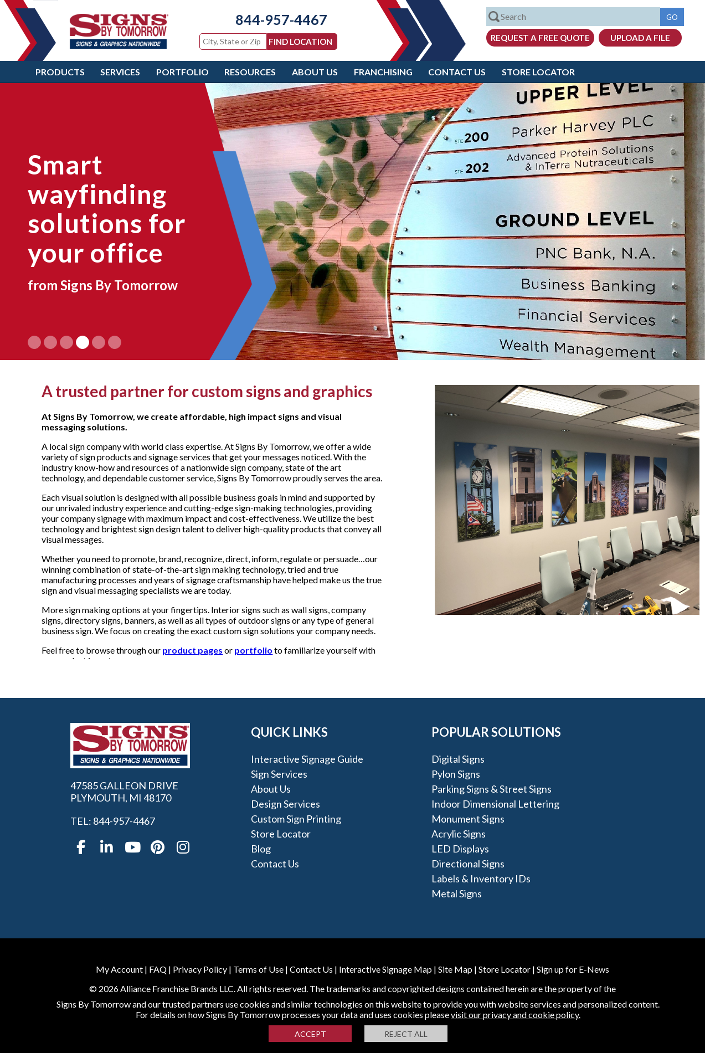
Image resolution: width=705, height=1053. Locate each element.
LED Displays (460, 849)
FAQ (158, 969)
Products (60, 71)
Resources (250, 71)
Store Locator (538, 71)
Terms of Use (258, 969)
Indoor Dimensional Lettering (495, 804)
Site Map (455, 969)
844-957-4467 (273, 19)
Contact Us (457, 71)
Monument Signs (468, 819)
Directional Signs (468, 863)
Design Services (285, 804)
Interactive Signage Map (385, 969)
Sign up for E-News (573, 969)
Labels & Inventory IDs (481, 878)
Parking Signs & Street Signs (491, 789)
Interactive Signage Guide (307, 759)
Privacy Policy (200, 969)
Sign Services (279, 774)
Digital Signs (458, 759)
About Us (315, 71)
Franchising (383, 71)
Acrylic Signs (458, 834)
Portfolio (182, 71)
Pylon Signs (455, 774)
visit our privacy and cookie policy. (515, 1014)
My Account (119, 969)
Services (120, 71)
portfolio (253, 650)
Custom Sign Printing (296, 819)
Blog (261, 849)
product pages (192, 650)
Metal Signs (456, 893)
